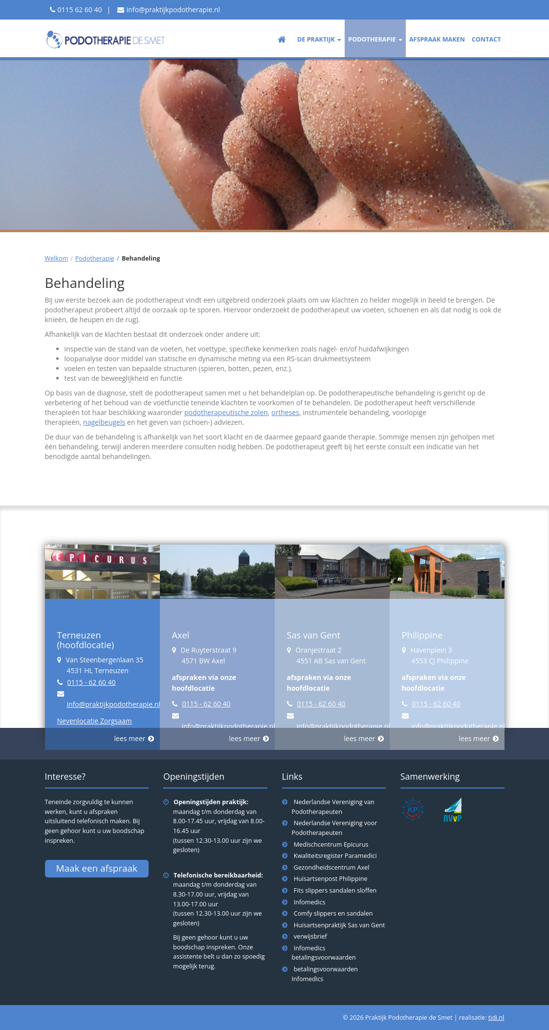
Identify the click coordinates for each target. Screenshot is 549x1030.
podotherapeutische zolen (226, 412)
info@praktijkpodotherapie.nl (173, 9)
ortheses (285, 412)
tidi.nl (496, 1017)
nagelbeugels (104, 422)
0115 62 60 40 (80, 9)
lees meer (130, 738)
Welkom (56, 258)
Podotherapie (94, 258)
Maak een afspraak (96, 868)
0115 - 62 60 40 (91, 682)
